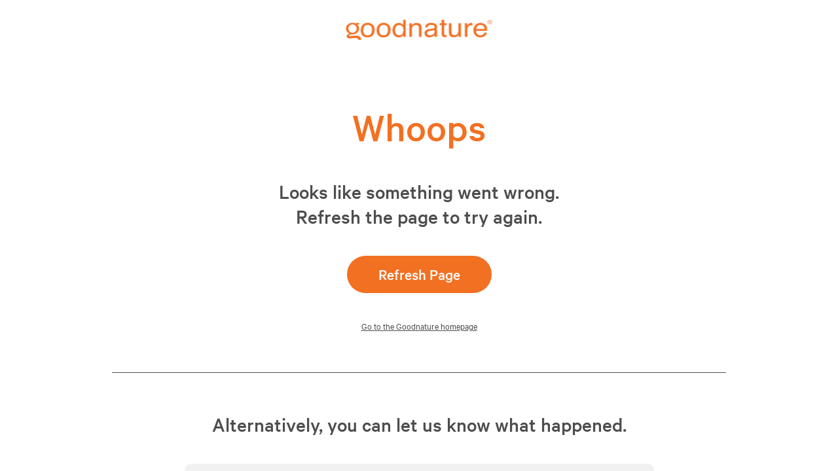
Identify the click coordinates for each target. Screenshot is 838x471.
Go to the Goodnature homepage (419, 326)
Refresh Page (419, 274)
